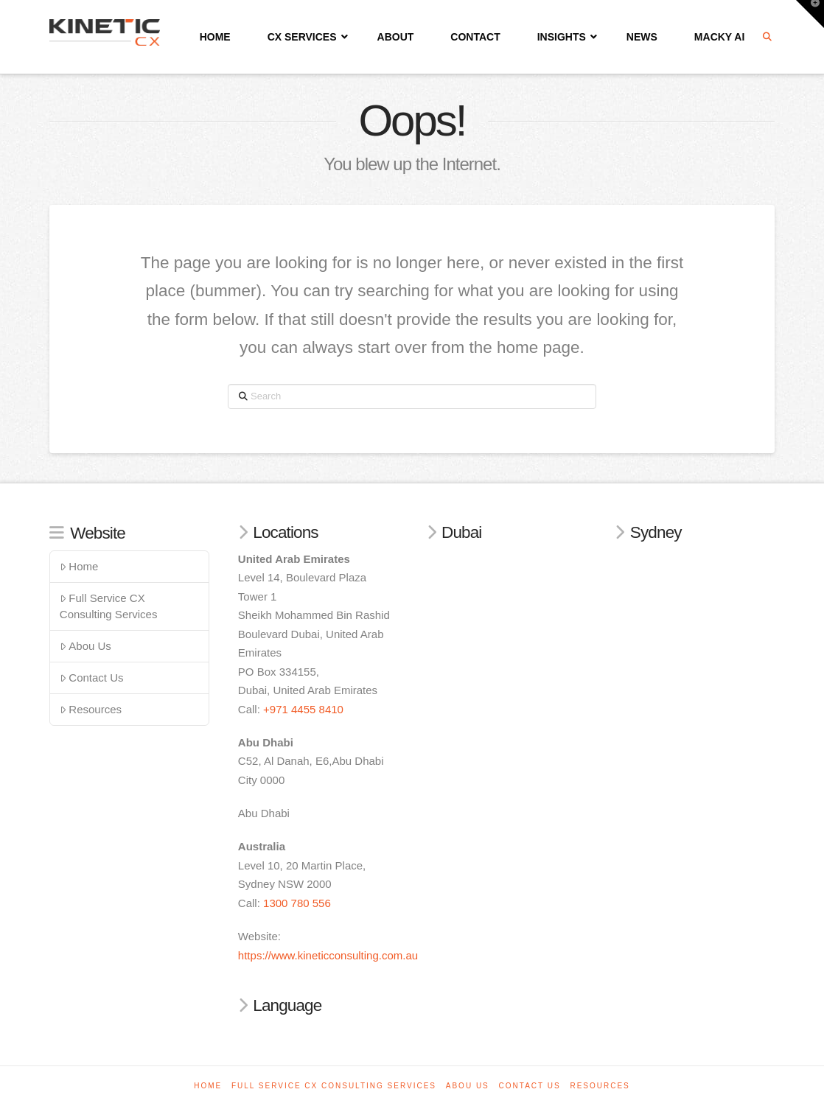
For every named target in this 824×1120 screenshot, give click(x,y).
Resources (91, 709)
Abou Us (85, 646)
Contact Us (92, 677)
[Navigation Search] (769, 37)
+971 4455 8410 (303, 709)
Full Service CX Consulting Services (109, 606)
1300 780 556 (297, 903)
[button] (810, 14)
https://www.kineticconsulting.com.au (328, 955)
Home (79, 566)
